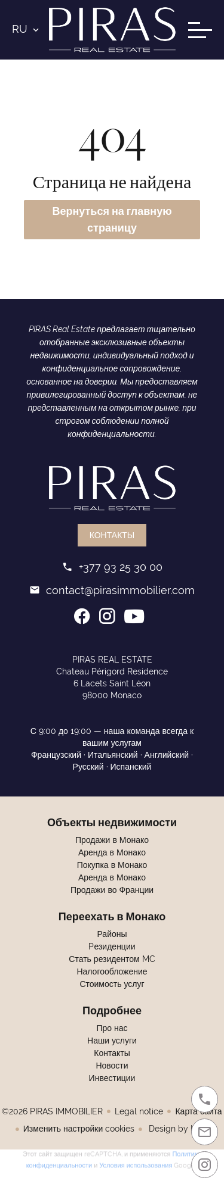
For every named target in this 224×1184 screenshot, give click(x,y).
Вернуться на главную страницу (111, 219)
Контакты (112, 535)
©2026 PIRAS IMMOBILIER (52, 1111)
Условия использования (135, 1163)
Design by (179, 1128)
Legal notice (139, 1111)
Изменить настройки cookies (78, 1128)
